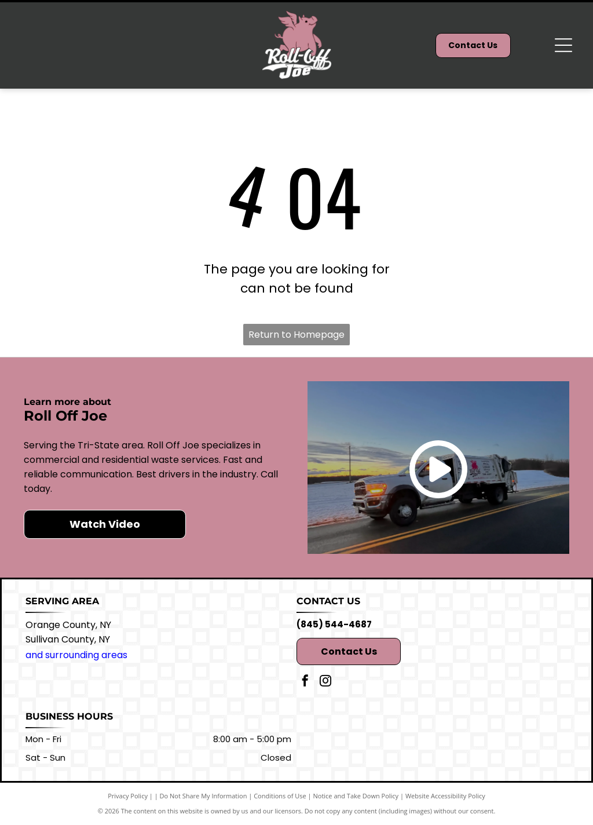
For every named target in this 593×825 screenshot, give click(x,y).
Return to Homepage (296, 334)
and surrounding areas (76, 655)
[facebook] (305, 682)
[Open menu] (563, 45)
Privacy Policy (128, 795)
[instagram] (325, 682)
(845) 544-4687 (334, 624)
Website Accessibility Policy (445, 795)
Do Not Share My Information (203, 795)
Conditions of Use (280, 795)
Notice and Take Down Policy (356, 795)
